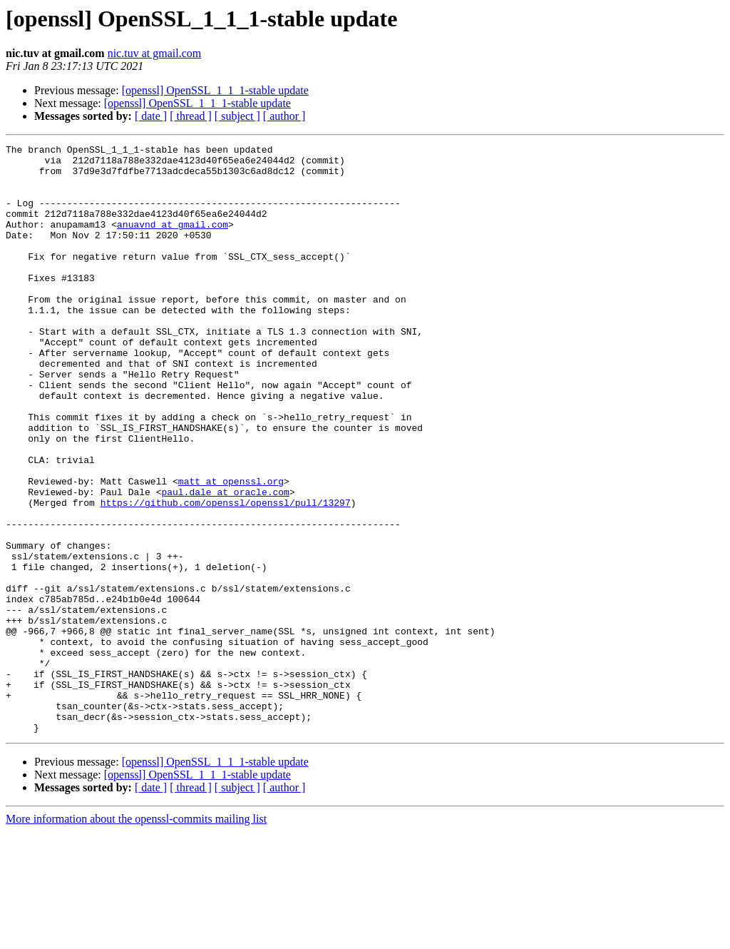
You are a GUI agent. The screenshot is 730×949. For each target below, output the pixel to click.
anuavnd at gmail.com (172, 241)
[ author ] (284, 116)
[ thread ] (191, 116)
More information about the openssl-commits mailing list (136, 936)
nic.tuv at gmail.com (155, 53)
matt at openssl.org (231, 549)
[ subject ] (237, 116)
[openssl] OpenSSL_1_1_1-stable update (215, 90)
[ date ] (151, 116)
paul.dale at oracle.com (225, 562)
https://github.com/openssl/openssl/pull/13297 (226, 575)
